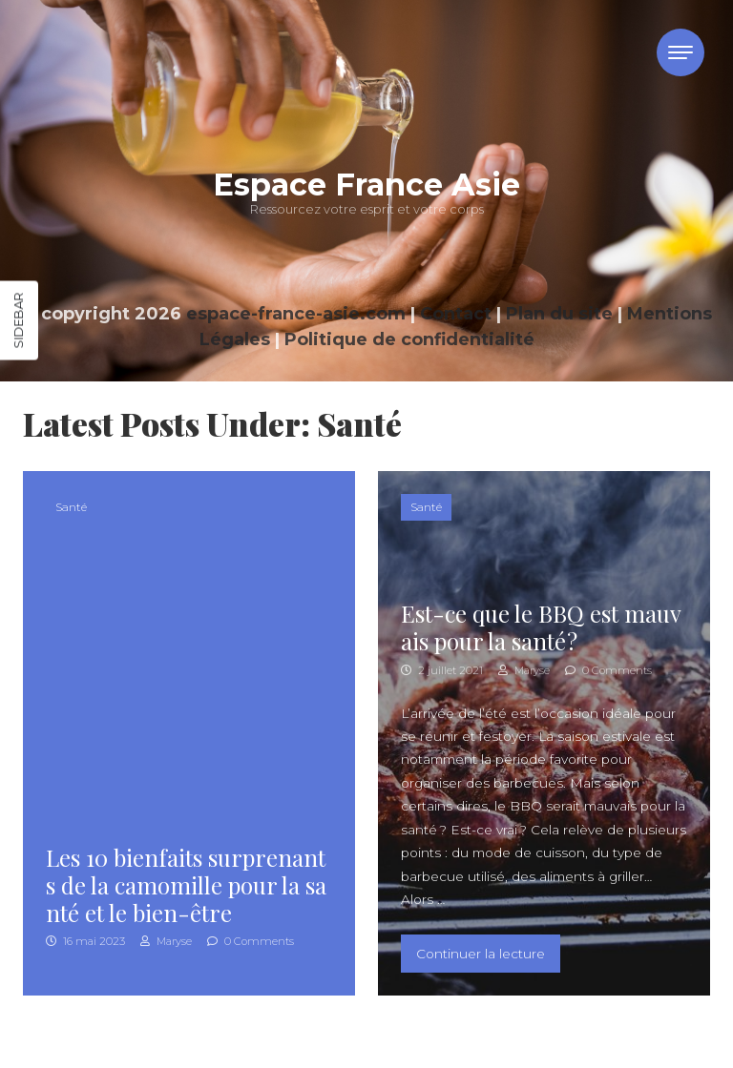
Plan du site (559, 313)
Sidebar (18, 321)
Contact (456, 313)
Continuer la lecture (488, 951)
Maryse (166, 941)
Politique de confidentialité (409, 339)
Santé (71, 507)
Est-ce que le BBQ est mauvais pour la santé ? (541, 627)
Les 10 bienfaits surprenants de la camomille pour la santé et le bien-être (186, 885)
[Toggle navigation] (680, 52)
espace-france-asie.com (296, 313)
